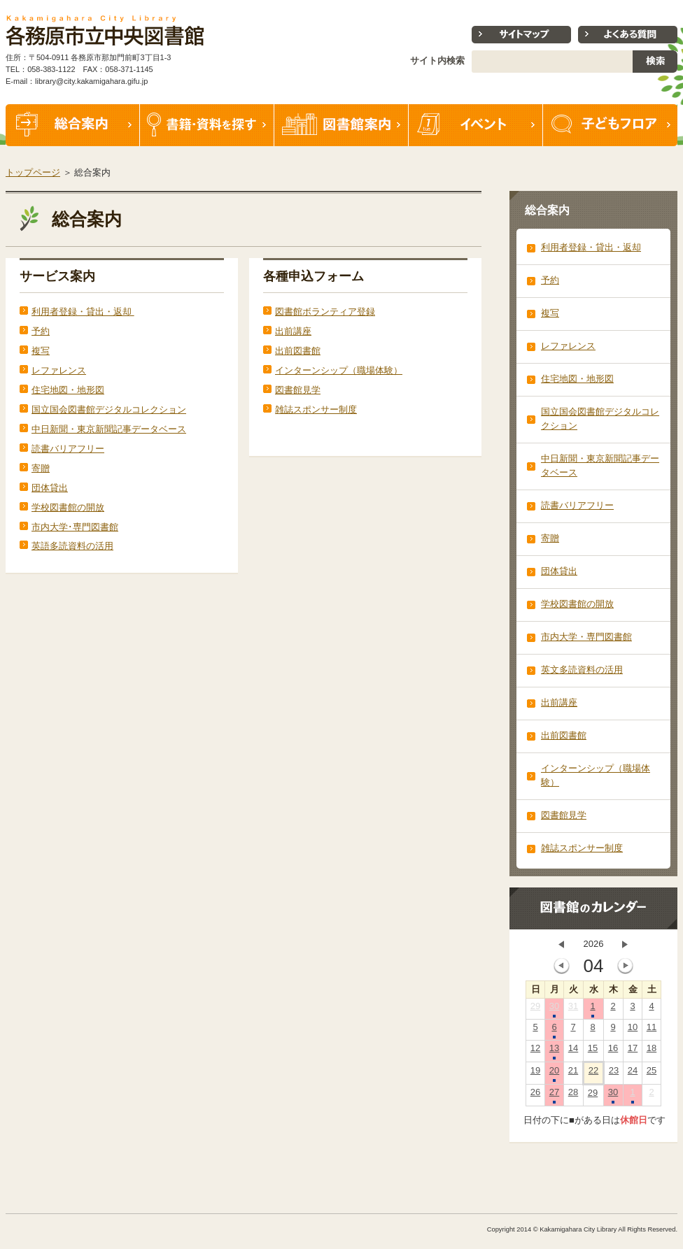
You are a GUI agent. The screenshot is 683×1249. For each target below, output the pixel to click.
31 (573, 1009)
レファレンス (58, 370)
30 (554, 1009)
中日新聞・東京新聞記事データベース (108, 429)
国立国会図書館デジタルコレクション (108, 409)
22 (593, 1073)
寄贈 (40, 468)
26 (535, 1095)
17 (633, 1051)
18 (651, 1051)
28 (573, 1095)
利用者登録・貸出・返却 (82, 311)
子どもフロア (610, 125)
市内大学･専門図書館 (74, 527)
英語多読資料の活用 (72, 546)
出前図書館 (298, 350)
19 (535, 1073)
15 (593, 1051)
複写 (40, 350)
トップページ (33, 172)
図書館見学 (298, 390)
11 (651, 1030)
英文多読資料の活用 (582, 669)
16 (613, 1051)
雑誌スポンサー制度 (316, 409)
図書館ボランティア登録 (325, 311)
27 (554, 1095)
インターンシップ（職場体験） (338, 370)
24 (633, 1073)
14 (573, 1051)
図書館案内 (341, 125)
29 (535, 1009)
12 (535, 1051)
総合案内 (73, 125)
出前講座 (293, 331)
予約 (40, 331)
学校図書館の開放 (67, 507)
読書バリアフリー (67, 448)
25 (651, 1073)
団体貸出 (49, 488)
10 (633, 1030)
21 (573, 1073)
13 (554, 1051)
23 (614, 1073)
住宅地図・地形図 (67, 390)
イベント (476, 125)
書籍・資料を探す (207, 125)
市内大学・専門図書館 (586, 636)
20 (554, 1073)
